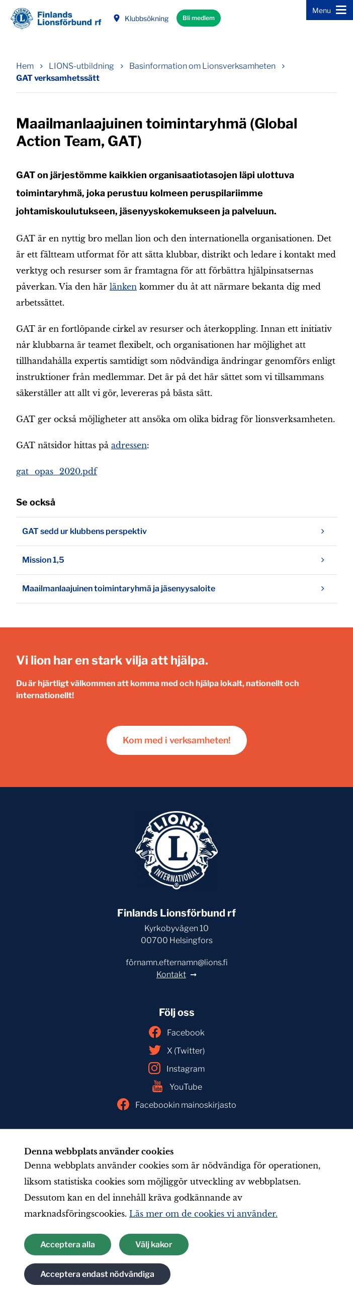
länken (123, 287)
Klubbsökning (140, 18)
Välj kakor (153, 1244)
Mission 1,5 (176, 560)
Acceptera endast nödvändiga (97, 1274)
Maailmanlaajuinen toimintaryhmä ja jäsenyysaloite (176, 589)
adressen (129, 445)
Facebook (177, 1032)
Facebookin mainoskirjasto (176, 1104)
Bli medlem (199, 18)
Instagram (176, 1068)
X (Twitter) (177, 1050)
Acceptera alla (67, 1244)
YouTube (176, 1086)
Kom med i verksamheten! (177, 740)
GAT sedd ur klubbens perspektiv (176, 532)
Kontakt (171, 974)
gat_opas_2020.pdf (56, 471)
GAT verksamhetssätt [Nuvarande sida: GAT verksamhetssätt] (58, 78)
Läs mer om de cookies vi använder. (203, 1214)
